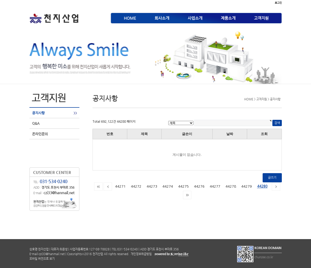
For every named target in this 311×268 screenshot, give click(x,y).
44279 (246, 186)
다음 (276, 186)
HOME (130, 18)
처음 (98, 186)
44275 (183, 186)
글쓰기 (272, 177)
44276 (199, 186)
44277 (215, 186)
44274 (167, 186)
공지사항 (38, 113)
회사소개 (162, 18)
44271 (120, 186)
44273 (152, 186)
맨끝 (187, 195)
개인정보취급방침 (141, 254)
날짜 (229, 134)
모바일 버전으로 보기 (42, 258)
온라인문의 (40, 134)
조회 (264, 134)
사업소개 (195, 18)
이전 (108, 186)
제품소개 (228, 18)
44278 (231, 186)
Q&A (35, 123)
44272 (136, 186)
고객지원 (261, 18)
